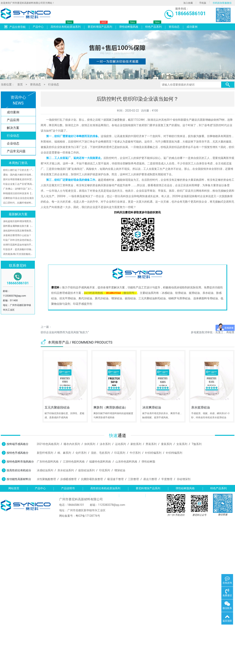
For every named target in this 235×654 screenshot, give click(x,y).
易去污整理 (150, 479)
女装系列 (181, 444)
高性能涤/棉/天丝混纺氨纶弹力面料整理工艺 (18, 254)
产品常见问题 (16, 151)
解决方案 (13, 128)
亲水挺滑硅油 (200, 407)
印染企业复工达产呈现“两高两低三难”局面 (18, 184)
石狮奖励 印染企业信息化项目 (18, 198)
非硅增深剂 (183, 479)
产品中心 (38, 26)
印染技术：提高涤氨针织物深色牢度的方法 (18, 249)
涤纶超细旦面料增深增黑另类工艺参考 (18, 221)
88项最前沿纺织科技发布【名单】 (18, 193)
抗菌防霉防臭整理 (92, 479)
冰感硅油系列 (45, 470)
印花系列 (119, 452)
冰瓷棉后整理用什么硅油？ (17, 235)
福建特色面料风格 (100, 461)
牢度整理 (166, 479)
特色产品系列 (153, 26)
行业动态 (53, 84)
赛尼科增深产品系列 (100, 26)
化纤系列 (81, 452)
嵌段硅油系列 (86, 470)
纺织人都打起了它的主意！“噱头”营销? (18, 170)
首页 (20, 84)
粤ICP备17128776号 (88, 515)
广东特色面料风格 (48, 461)
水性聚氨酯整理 (46, 479)
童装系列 (166, 444)
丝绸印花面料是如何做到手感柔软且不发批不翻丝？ (18, 244)
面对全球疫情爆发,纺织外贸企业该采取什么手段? (18, 179)
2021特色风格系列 (48, 444)
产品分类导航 (15, 26)
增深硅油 (119, 470)
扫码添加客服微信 (222, 3)
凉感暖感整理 (68, 479)
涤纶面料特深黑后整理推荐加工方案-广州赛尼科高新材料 (18, 230)
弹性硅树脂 (148, 461)
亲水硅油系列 (65, 470)
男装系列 (151, 444)
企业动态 (13, 143)
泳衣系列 (105, 444)
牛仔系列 (135, 452)
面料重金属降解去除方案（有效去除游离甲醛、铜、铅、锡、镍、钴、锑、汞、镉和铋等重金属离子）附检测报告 (18, 226)
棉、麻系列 (64, 452)
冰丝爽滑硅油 (151, 407)
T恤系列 (197, 444)
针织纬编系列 (174, 452)
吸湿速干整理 (115, 479)
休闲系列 (89, 444)
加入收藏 (188, 3)
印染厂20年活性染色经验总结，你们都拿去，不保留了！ (18, 240)
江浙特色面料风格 (74, 461)
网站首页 (13, 488)
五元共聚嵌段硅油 (57, 407)
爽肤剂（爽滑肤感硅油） (110, 407)
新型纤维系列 (45, 452)
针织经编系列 (153, 452)
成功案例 (192, 26)
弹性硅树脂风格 (128, 26)
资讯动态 (174, 26)
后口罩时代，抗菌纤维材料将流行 (18, 202)
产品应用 (13, 120)
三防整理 (133, 479)
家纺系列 (135, 444)
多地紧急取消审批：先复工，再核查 (212, 332)
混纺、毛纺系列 (100, 452)
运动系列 (120, 444)
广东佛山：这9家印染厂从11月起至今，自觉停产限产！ (18, 188)
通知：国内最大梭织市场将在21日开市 (18, 174)
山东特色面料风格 (126, 461)
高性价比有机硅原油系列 (66, 26)
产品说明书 (68, 488)
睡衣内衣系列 (72, 444)
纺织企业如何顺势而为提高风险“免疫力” (65, 332)
